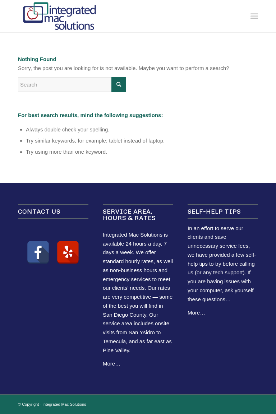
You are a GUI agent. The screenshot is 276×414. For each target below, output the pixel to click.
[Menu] (254, 16)
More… (111, 363)
